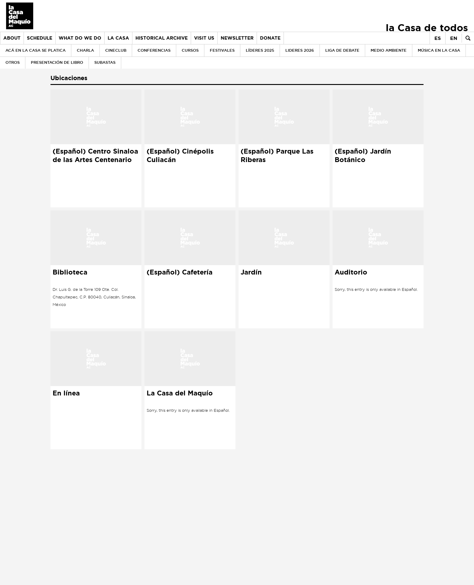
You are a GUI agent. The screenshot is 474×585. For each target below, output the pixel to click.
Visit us (204, 38)
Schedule (39, 38)
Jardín (251, 272)
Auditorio (351, 272)
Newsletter (237, 38)
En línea (66, 393)
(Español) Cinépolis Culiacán (180, 155)
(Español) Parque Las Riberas (277, 155)
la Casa (118, 38)
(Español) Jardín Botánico (363, 155)
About (12, 38)
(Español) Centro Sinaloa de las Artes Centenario (95, 155)
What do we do (80, 38)
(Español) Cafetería (180, 272)
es (437, 38)
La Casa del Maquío (180, 393)
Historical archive (161, 38)
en (453, 38)
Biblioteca (70, 272)
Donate (270, 38)
